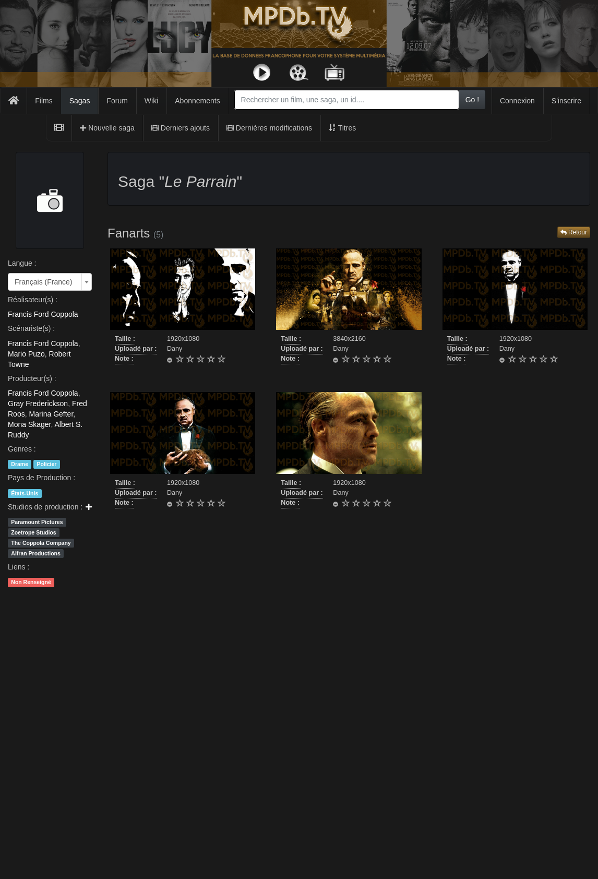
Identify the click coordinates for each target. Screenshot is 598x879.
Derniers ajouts (180, 128)
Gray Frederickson (38, 403)
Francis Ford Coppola (43, 314)
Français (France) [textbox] (43, 282)
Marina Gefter (51, 414)
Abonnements (197, 101)
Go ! (472, 100)
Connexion (517, 101)
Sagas (79, 101)
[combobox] (346, 100)
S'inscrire (566, 101)
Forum (116, 101)
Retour (573, 232)
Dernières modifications (269, 128)
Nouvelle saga (107, 128)
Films (43, 101)
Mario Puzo (26, 354)
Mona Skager (29, 424)
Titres (342, 128)
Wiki (151, 101)
